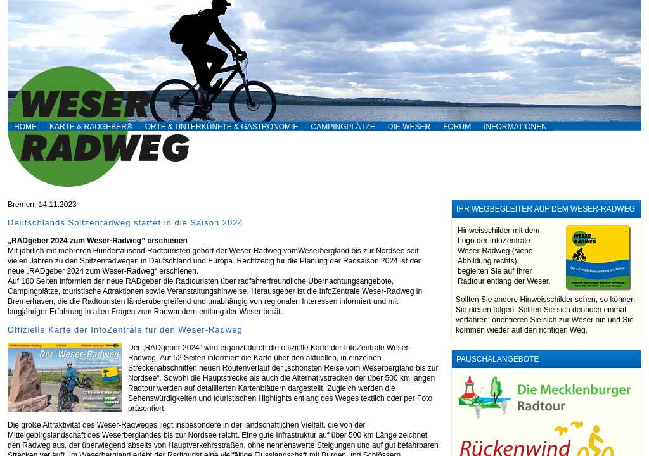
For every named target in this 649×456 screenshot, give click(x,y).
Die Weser (409, 126)
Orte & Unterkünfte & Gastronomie (222, 126)
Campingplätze (343, 126)
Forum (457, 126)
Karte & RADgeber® (90, 126)
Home (25, 126)
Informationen (515, 126)
